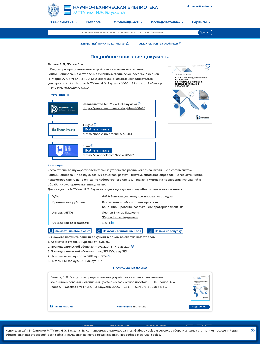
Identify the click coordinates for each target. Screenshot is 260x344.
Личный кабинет (199, 6)
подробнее (199, 306)
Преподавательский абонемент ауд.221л (80, 246)
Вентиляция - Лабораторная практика (130, 202)
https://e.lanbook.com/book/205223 (108, 155)
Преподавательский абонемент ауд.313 (79, 251)
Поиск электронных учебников (157, 43)
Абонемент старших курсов (71, 241)
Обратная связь (156, 326)
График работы (120, 326)
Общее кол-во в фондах (70, 222)
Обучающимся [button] (128, 22)
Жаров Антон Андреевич (120, 217)
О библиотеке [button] (63, 22)
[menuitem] (63, 22)
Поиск (205, 32)
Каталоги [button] (95, 22)
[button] (253, 330)
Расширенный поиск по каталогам (102, 43)
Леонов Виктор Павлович (120, 212)
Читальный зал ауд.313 (67, 260)
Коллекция (124, 306)
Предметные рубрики (68, 202)
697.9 (106, 196)
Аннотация (55, 165)
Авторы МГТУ (62, 212)
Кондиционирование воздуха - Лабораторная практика (143, 206)
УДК (55, 196)
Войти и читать (97, 129)
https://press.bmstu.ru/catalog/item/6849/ (114, 108)
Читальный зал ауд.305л (68, 256)
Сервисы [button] (201, 22)
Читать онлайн (58, 94)
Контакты (88, 326)
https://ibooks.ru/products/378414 (107, 133)
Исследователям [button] (167, 22)
